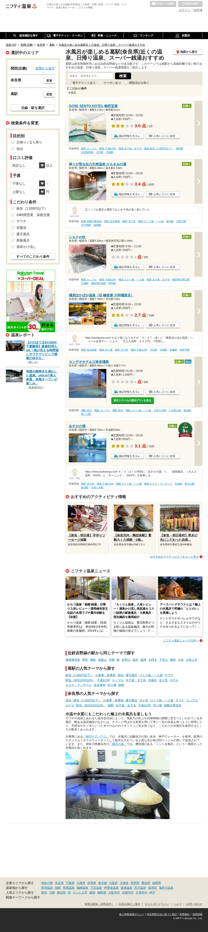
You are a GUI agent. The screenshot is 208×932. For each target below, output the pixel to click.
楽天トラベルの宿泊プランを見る (132, 400)
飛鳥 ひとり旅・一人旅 (138, 410)
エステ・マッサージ (79, 685)
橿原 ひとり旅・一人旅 (151, 221)
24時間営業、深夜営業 (33, 215)
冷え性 (163, 680)
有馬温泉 (68, 887)
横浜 (44, 892)
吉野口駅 (181, 221)
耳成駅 (178, 483)
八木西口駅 (175, 410)
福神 (143, 659)
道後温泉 (126, 887)
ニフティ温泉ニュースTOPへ (180, 640)
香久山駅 (190, 483)
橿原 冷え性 (128, 221)
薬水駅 (170, 221)
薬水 (135, 659)
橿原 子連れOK (107, 148)
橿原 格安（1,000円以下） (158, 148)
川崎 (52, 892)
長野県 (135, 883)
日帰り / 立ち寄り (29, 142)
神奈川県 (47, 883)
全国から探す (45, 68)
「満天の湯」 (118, 744)
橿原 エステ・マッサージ (158, 483)
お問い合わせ (194, 904)
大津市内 (141, 892)
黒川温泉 (140, 887)
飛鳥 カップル (102, 410)
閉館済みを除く (139, 82)
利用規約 (184, 914)
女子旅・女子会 (136, 680)
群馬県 (91, 883)
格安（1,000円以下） (79, 675)
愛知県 (145, 883)
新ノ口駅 (86, 414)
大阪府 (113, 883)
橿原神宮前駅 (98, 283)
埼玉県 (59, 883)
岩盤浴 (21, 227)
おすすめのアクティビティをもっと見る (174, 556)
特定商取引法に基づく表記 (162, 914)
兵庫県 (81, 883)
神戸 (152, 892)
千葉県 (70, 883)
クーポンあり (112, 82)
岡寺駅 (112, 283)
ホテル (174, 680)
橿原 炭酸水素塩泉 (91, 221)
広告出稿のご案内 (129, 904)
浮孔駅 (153, 349)
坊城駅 (85, 283)
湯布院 (152, 887)
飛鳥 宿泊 (86, 410)
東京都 (102, 883)
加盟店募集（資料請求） (99, 904)
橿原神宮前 (73, 659)
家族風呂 (23, 240)
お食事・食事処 (105, 675)
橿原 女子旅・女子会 (130, 148)
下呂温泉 (96, 887)
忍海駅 (110, 152)
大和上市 (191, 659)
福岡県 (156, 883)
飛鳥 (93, 659)
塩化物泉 (99, 685)
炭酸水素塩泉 (172, 705)
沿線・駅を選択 (33, 108)
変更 (49, 80)
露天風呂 (131, 675)
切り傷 (112, 685)
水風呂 (152, 680)
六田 (181, 659)
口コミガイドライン (157, 904)
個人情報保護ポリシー (131, 914)
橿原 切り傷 (105, 349)
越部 (173, 659)
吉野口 (126, 659)
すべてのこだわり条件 (33, 256)
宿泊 (121, 675)
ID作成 (198, 10)
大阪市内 (114, 892)
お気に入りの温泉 (163, 4)
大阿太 (152, 659)
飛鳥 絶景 (117, 410)
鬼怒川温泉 (166, 887)
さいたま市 (80, 892)
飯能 (92, 892)
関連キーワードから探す (23, 897)
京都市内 (128, 892)
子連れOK (103, 680)
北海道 (124, 883)
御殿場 (101, 892)
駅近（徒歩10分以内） (80, 680)
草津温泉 (47, 887)
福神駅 (97, 225)
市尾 (112, 659)
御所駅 (179, 148)
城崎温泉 (82, 887)
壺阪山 (102, 659)
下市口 (163, 659)
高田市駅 (185, 349)
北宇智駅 (86, 225)
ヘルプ (177, 904)
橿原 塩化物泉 (112, 221)
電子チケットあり (84, 82)
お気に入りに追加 (164, 135)
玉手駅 (100, 152)
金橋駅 (173, 349)
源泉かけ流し (26, 247)
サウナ (169, 675)
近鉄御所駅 (87, 152)
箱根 (58, 887)
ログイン (185, 10)
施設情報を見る (128, 135)
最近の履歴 (190, 4)
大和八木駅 (160, 410)
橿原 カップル (89, 148)
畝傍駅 (187, 410)
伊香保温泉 (111, 887)
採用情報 (197, 914)
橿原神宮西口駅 (181, 279)
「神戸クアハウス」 (96, 736)
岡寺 (85, 659)
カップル (118, 680)
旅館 (121, 685)
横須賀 (61, 892)
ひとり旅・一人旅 (151, 675)
